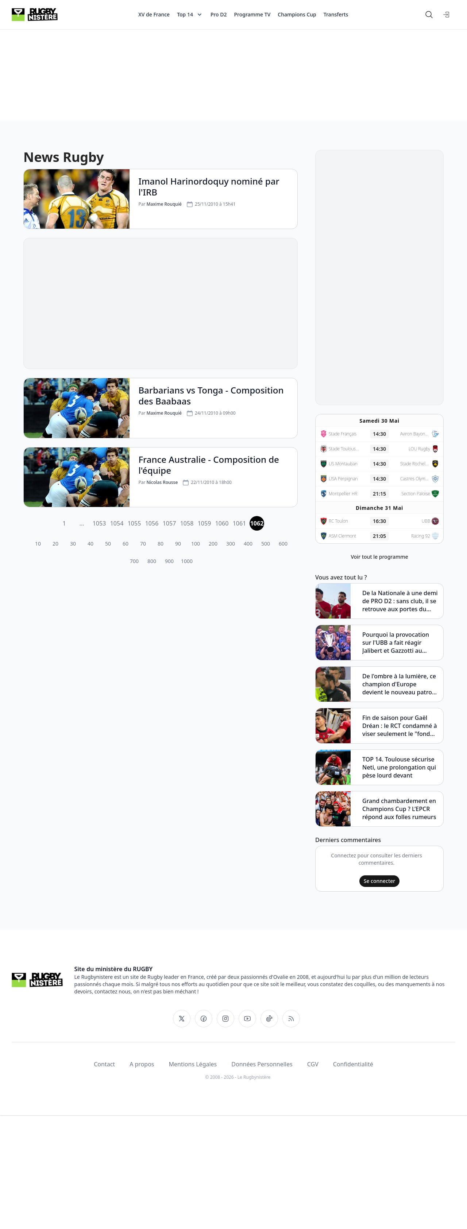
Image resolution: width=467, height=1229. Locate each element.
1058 (187, 523)
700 (134, 561)
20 (55, 543)
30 (73, 543)
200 (213, 543)
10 (38, 543)
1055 (134, 523)
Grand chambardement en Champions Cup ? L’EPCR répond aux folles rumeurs (399, 809)
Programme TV (252, 14)
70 (143, 543)
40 (90, 543)
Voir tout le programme (379, 556)
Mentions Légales (193, 1064)
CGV (313, 1064)
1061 (239, 523)
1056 (152, 523)
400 (248, 543)
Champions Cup (297, 14)
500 (265, 543)
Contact (104, 1064)
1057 (169, 523)
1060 (222, 523)
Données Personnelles (261, 1064)
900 (169, 561)
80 (160, 543)
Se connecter (379, 880)
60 (125, 543)
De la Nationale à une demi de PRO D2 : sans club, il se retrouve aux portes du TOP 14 (400, 601)
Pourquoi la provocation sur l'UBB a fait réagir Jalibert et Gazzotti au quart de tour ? (395, 643)
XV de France (154, 14)
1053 (99, 523)
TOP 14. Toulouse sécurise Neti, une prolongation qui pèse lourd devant (399, 767)
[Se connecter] (446, 14)
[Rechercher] (429, 14)
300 (230, 543)
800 (151, 561)
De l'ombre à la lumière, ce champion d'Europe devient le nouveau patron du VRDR (399, 684)
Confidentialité (353, 1064)
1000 (187, 561)
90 (178, 543)
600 (283, 543)
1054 (117, 523)
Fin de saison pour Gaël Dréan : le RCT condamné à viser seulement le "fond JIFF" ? (399, 726)
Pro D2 (219, 14)
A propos (142, 1064)
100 (195, 543)
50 (108, 543)
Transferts (336, 14)
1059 (204, 523)
